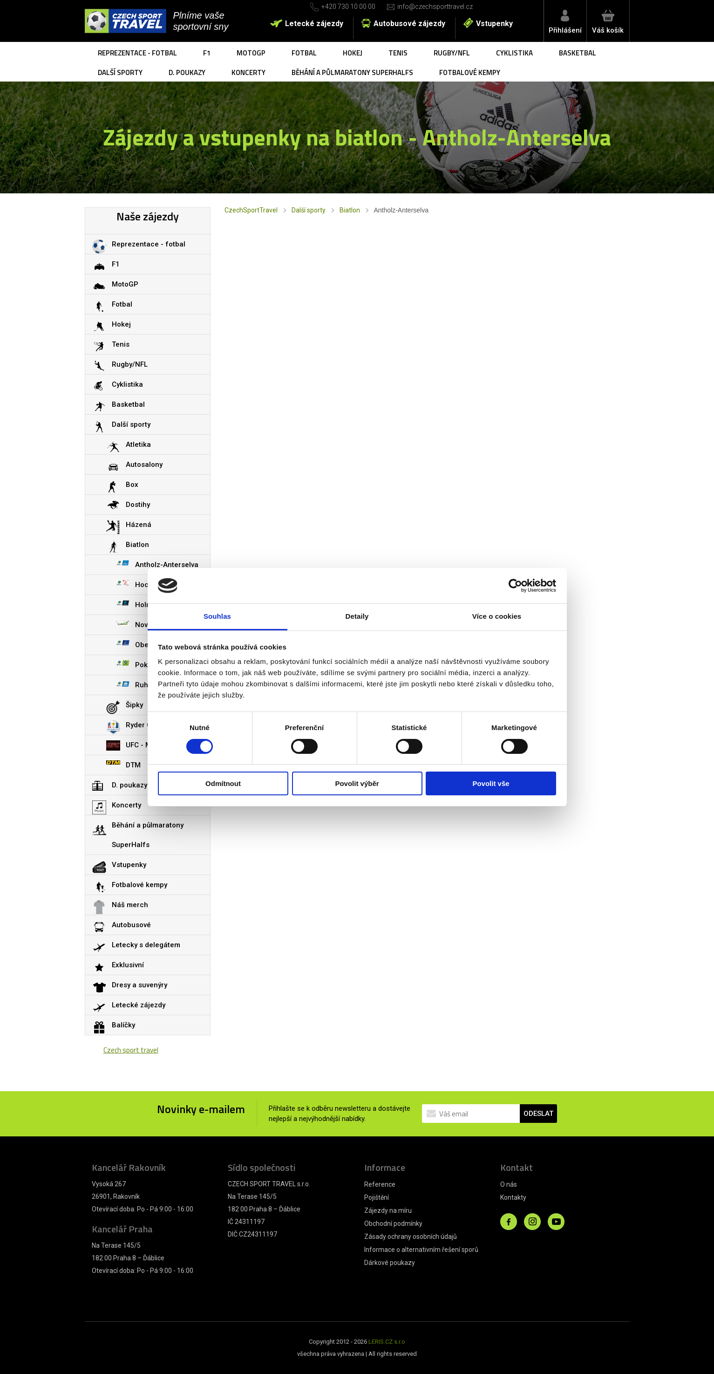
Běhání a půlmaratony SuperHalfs (352, 72)
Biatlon (350, 210)
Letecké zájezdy (314, 23)
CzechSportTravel (251, 210)
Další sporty (120, 72)
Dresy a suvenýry (139, 985)
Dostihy (138, 504)
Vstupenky (494, 23)
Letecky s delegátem (146, 945)
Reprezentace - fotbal (137, 53)
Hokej (352, 53)
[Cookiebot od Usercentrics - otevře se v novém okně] (515, 586)
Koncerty (248, 72)
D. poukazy (187, 72)
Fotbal (304, 53)
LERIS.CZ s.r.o (386, 1341)
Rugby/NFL (452, 53)
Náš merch (130, 905)
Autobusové (131, 925)
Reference (379, 1184)
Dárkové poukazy (389, 1262)
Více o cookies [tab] (497, 616)
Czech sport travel (130, 1050)
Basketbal (577, 53)
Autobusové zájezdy (409, 23)
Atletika (138, 444)
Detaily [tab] (357, 616)
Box (132, 484)
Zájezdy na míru (388, 1210)
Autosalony (144, 464)
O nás (508, 1184)
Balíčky (123, 1025)
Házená (138, 524)
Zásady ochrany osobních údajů (410, 1236)
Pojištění (376, 1197)
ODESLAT (538, 1113)
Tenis (398, 53)
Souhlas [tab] (217, 616)
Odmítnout (223, 783)
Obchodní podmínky (393, 1223)
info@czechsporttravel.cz (435, 6)
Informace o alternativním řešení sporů (421, 1249)
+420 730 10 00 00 (348, 6)
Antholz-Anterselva (166, 565)
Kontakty (513, 1197)
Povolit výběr (357, 783)
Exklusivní (128, 965)
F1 (207, 53)
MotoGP (251, 53)
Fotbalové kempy (469, 72)
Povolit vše (490, 783)
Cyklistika (514, 53)
